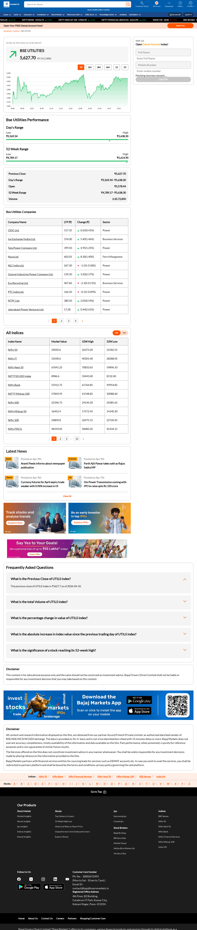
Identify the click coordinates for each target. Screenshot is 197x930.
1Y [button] (116, 67)
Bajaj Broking (120, 833)
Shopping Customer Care (92, 918)
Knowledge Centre (107, 14)
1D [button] (80, 67)
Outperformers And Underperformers (72, 831)
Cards (16, 14)
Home (21, 918)
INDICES (16, 31)
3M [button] (99, 67)
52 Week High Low (63, 821)
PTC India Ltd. (16, 291)
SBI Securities (120, 838)
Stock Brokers (121, 827)
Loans (6, 14)
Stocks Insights (24, 821)
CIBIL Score (89, 14)
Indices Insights (24, 831)
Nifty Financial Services (119, 20)
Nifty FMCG (15, 428)
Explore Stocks (61, 836)
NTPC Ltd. (14, 300)
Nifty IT (12, 358)
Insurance (28, 14)
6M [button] (108, 67)
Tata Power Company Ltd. (22, 247)
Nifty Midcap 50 (17, 411)
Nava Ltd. (13, 256)
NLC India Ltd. (16, 265)
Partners (72, 918)
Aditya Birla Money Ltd (124, 848)
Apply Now (180, 25)
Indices (162, 811)
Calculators (133, 14)
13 (76, 438)
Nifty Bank (33, 20)
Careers (60, 918)
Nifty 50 (12, 349)
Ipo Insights (22, 826)
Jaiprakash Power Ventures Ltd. (26, 309)
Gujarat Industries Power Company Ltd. (30, 274)
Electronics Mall (73, 14)
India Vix (160, 776)
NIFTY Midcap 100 (72, 20)
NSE (116, 333)
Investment (41, 14)
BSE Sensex (145, 776)
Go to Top (96, 791)
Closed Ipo (118, 821)
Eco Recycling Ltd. (18, 283)
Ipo (115, 811)
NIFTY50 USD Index (19, 376)
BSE (124, 333)
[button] (128, 4)
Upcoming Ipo (120, 816)
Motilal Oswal (120, 843)
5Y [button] (125, 67)
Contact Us (47, 918)
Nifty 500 (13, 402)
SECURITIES (7, 31)
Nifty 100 (13, 420)
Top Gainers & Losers (64, 816)
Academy (123, 14)
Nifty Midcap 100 (125, 776)
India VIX (162, 20)
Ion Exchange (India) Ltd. (22, 239)
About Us (33, 918)
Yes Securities (120, 853)
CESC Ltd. (13, 230)
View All (67, 496)
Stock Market (56, 14)
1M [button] (89, 67)
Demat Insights (24, 836)
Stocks (58, 811)
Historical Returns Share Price (69, 826)
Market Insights (24, 816)
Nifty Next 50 (15, 367)
